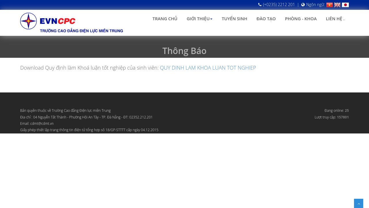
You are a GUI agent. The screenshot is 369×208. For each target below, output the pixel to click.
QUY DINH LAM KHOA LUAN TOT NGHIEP (208, 67)
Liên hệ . (335, 18)
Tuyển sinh (234, 18)
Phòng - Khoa (301, 18)
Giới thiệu (199, 18)
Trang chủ (165, 18)
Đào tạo (266, 18)
